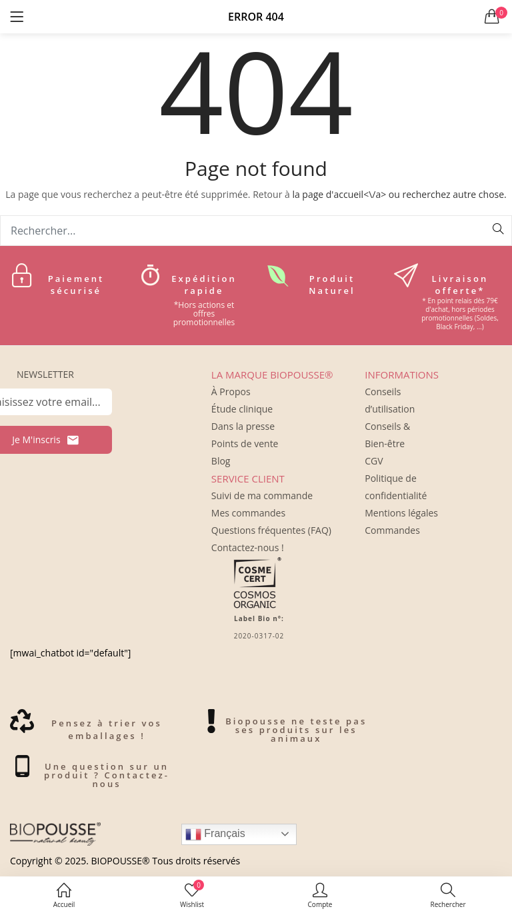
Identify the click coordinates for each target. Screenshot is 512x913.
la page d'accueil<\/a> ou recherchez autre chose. (399, 194)
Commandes (392, 530)
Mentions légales (401, 512)
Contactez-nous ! (247, 547)
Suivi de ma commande (262, 495)
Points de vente (245, 443)
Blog (221, 461)
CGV (374, 461)
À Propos (231, 391)
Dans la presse (243, 426)
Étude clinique (242, 409)
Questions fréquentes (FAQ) (271, 530)
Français (215, 834)
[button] (492, 16)
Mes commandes (248, 512)
